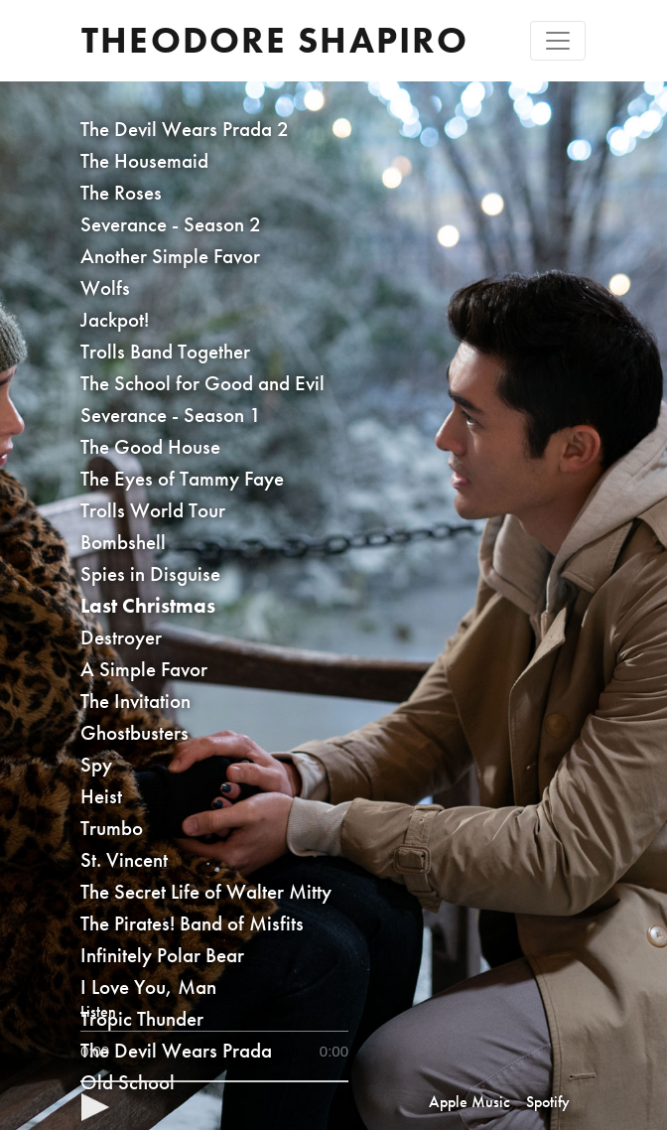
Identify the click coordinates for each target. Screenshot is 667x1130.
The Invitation (135, 700)
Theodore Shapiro (274, 40)
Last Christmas (147, 605)
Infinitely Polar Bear (162, 954)
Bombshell (123, 541)
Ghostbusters (134, 732)
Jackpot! (114, 319)
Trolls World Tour (152, 509)
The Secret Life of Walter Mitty (206, 891)
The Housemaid (144, 160)
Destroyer (121, 637)
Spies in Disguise (150, 573)
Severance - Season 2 (170, 224)
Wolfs (105, 287)
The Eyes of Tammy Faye (182, 478)
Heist (101, 795)
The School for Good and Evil (202, 382)
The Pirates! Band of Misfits (192, 923)
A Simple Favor (143, 668)
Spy (96, 764)
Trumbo (111, 827)
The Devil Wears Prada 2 (184, 128)
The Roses (121, 192)
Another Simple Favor (170, 255)
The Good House (150, 446)
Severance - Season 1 (170, 414)
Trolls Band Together (165, 351)
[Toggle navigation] (558, 41)
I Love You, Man (148, 986)
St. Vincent (124, 859)
